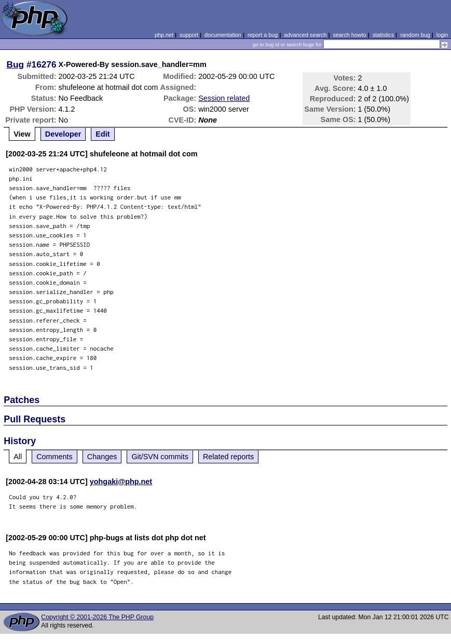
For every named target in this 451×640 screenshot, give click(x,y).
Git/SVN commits (159, 456)
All (17, 456)
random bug (415, 35)
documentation (222, 35)
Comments (54, 456)
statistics (383, 35)
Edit (102, 134)
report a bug (263, 35)
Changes (102, 456)
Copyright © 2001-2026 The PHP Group (97, 617)
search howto (349, 35)
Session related (224, 98)
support (189, 35)
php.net (164, 35)
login (442, 35)
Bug (15, 64)
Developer (63, 134)
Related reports (228, 456)
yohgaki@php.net (121, 481)
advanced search (305, 35)
